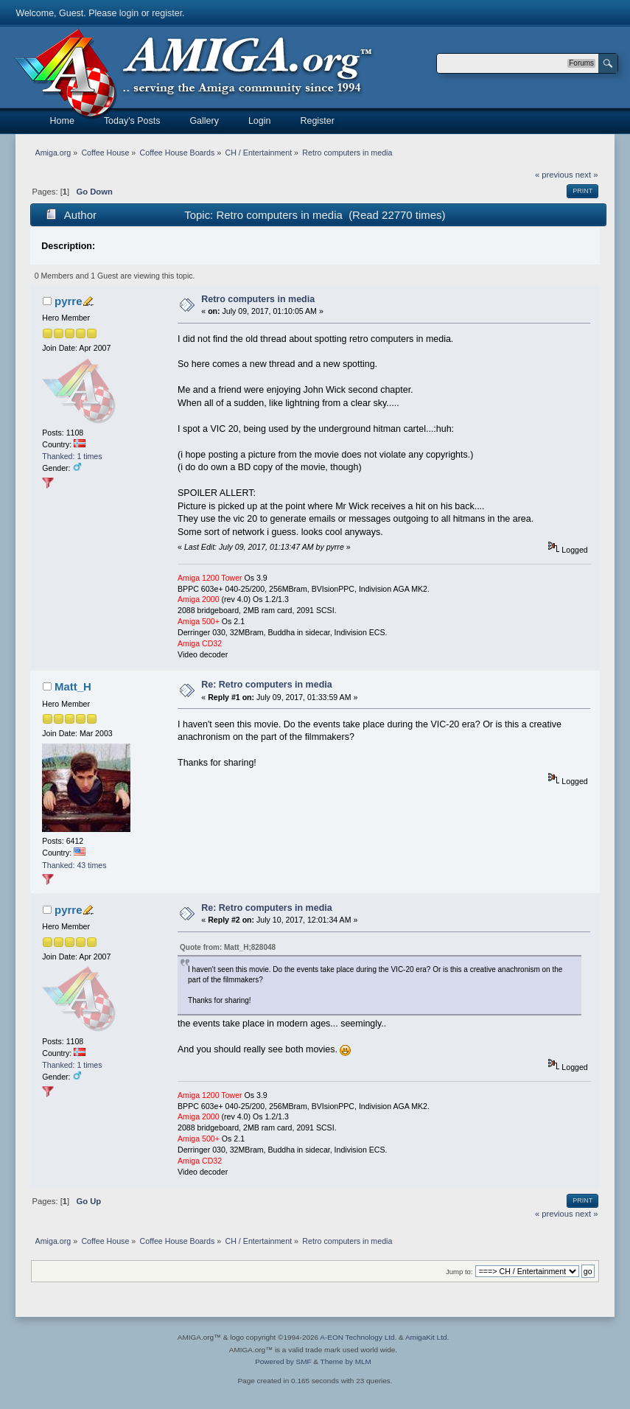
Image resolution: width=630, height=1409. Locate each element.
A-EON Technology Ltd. (358, 1337)
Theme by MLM (346, 1361)
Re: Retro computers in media (266, 684)
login (129, 13)
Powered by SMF (283, 1361)
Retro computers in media (258, 299)
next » (586, 174)
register (167, 13)
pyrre (68, 301)
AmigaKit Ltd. (427, 1337)
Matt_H (73, 686)
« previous (554, 174)
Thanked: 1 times (72, 456)
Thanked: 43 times (74, 865)
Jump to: (459, 1272)
